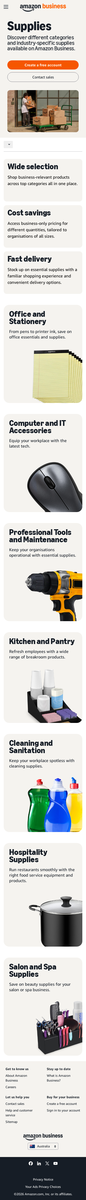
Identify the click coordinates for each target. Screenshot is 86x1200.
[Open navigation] (6, 7)
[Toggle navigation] (8, 144)
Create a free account (62, 1104)
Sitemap (11, 1122)
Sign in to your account (63, 1110)
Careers (11, 1087)
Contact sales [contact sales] (43, 77)
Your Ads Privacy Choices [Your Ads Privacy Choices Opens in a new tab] (43, 1187)
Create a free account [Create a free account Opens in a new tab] (43, 65)
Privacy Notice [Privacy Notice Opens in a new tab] (43, 1179)
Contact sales (15, 1104)
